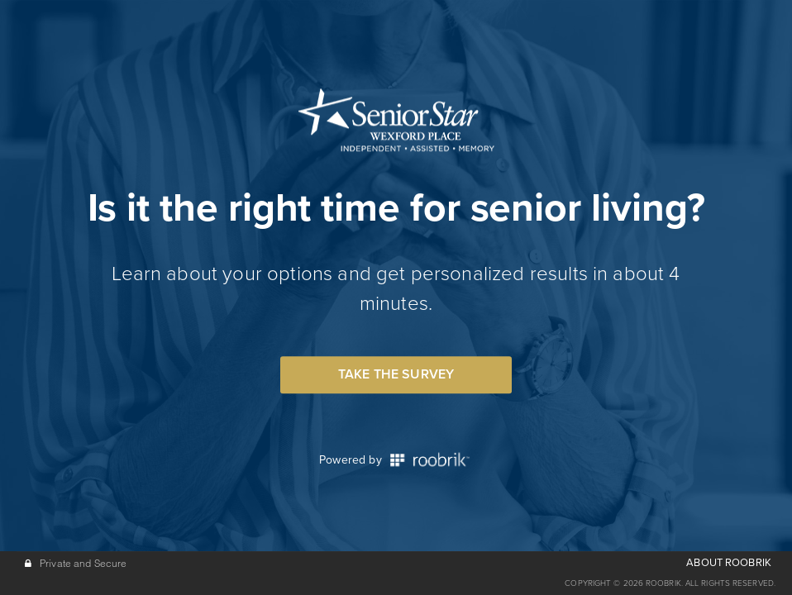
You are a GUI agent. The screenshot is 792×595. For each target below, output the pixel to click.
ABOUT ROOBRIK (728, 562)
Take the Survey (396, 374)
